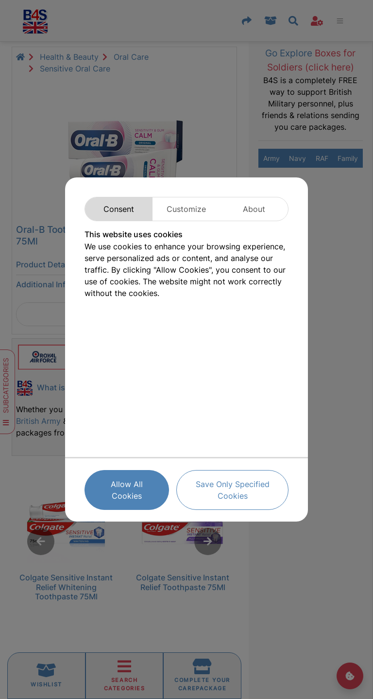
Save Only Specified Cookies (233, 490)
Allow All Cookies (127, 490)
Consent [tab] (118, 209)
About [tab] (254, 209)
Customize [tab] (186, 209)
